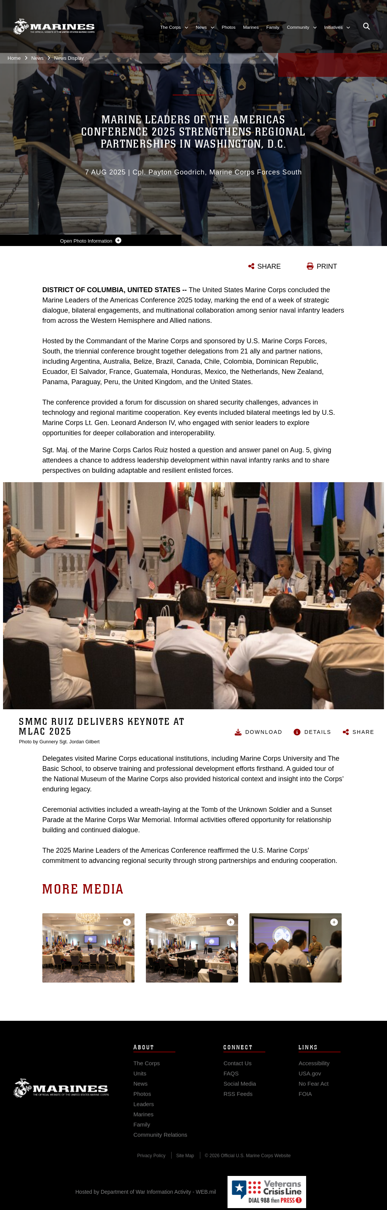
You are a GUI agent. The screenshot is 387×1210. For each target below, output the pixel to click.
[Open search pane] (366, 26)
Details (317, 732)
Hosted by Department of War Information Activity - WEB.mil (146, 1192)
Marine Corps (61, 1099)
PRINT (327, 266)
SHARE (269, 266)
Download (263, 732)
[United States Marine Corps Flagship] (53, 26)
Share (364, 732)
